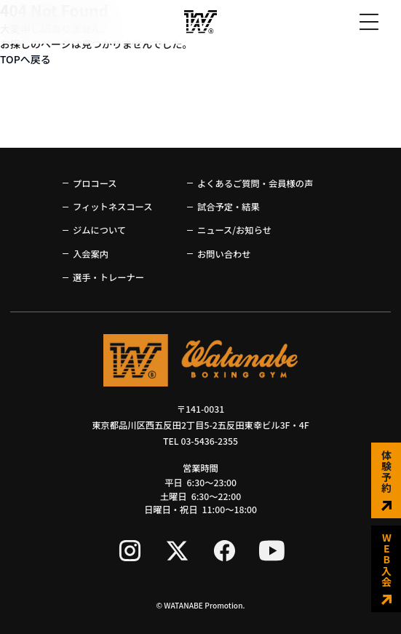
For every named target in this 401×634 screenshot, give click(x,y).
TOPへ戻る (25, 59)
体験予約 (386, 480)
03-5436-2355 (209, 441)
